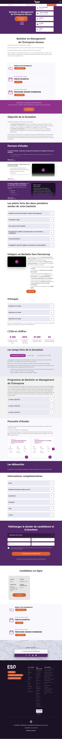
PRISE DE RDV (31, 291)
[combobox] (9, 544)
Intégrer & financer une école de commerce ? (48, 673)
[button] (31, 724)
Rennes (29, 683)
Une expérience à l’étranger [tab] (44, 355)
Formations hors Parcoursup (47, 686)
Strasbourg (30, 686)
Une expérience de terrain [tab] (17, 355)
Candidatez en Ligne (51, 5)
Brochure (10, 5)
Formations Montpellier (38, 687)
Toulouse (29, 688)
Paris (29, 681)
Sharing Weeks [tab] (30, 355)
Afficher (11, 160)
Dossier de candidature (31, 5)
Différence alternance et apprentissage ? (49, 676)
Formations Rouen (38, 697)
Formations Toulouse (38, 700)
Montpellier (30, 678)
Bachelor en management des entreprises (49, 679)
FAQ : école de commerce (49, 669)
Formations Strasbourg (38, 704)
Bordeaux (30, 672)
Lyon (29, 676)
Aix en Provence (31, 669)
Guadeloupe (30, 692)
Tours (29, 690)
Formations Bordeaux (38, 674)
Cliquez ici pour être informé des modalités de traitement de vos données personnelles (31, 559)
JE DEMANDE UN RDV (20, 68)
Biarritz (29, 670)
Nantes (29, 679)
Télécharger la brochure (21, 18)
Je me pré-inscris (19, 95)
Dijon (29, 674)
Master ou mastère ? (48, 670)
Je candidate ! (29, 109)
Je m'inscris (18, 82)
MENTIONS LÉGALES (31, 731)
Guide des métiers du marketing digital (48, 689)
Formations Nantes (38, 691)
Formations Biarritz (38, 677)
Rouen (29, 685)
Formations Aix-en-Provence (39, 671)
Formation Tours (39, 706)
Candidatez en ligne (14, 678)
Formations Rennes (38, 694)
